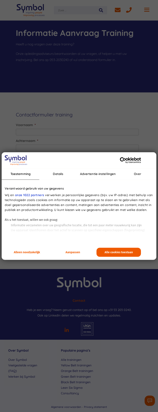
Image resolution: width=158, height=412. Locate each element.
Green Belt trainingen (76, 377)
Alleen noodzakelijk (27, 252)
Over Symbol (17, 360)
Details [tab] (58, 174)
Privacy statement (95, 407)
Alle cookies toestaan (119, 252)
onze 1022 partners (29, 195)
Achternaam (27, 141)
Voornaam (26, 125)
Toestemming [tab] (20, 174)
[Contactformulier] (150, 401)
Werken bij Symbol (21, 377)
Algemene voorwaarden (66, 407)
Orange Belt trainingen (77, 371)
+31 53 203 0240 (119, 310)
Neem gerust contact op (70, 310)
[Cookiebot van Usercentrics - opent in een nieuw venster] (123, 160)
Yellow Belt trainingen (76, 365)
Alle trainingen (71, 360)
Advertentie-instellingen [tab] (98, 174)
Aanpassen (73, 252)
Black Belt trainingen (76, 382)
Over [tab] (137, 174)
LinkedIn (54, 315)
